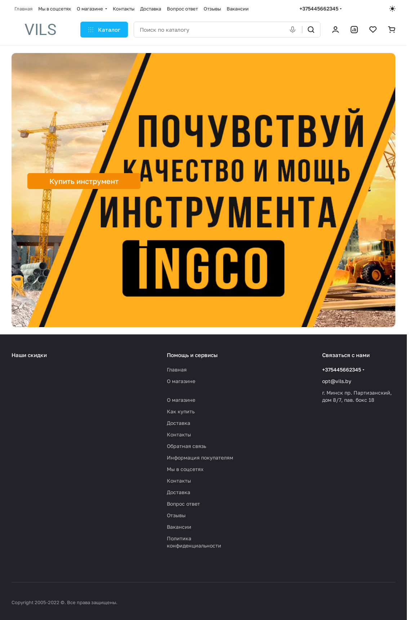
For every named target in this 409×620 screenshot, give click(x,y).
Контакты (179, 434)
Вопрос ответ (183, 504)
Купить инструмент (84, 181)
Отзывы (176, 515)
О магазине (181, 381)
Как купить (181, 411)
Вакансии (179, 527)
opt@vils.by (336, 381)
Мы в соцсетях (185, 469)
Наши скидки (29, 355)
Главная (177, 369)
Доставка (178, 423)
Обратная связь (186, 446)
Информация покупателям (200, 457)
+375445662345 (318, 8)
